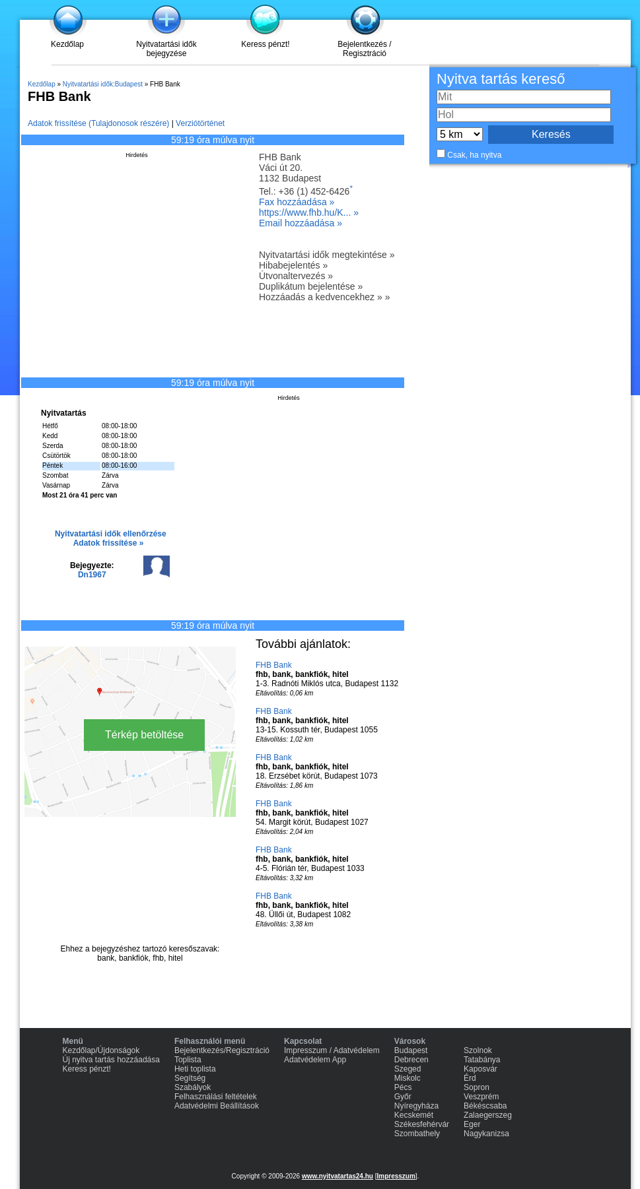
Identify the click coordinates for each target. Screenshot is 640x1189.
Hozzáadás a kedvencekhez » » (324, 297)
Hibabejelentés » (293, 265)
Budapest (411, 1050)
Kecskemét (413, 1115)
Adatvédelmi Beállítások (216, 1105)
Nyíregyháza (416, 1105)
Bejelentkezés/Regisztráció (221, 1050)
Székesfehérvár (421, 1124)
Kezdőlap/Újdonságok (101, 1050)
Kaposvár (480, 1069)
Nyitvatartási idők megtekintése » (326, 254)
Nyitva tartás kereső (501, 79)
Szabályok (192, 1087)
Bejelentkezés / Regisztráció (364, 49)
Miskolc (407, 1078)
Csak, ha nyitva (474, 155)
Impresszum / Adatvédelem (332, 1050)
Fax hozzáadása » (296, 202)
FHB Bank (274, 665)
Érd (470, 1078)
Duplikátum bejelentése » (311, 286)
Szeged (407, 1069)
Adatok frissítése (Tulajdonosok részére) (98, 123)
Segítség (189, 1078)
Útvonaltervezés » (296, 276)
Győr (402, 1096)
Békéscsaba (485, 1105)
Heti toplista (195, 1069)
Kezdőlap (67, 44)
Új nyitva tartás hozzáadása (111, 1059)
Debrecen (411, 1059)
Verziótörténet (200, 123)
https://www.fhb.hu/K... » (309, 212)
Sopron (476, 1087)
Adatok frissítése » (108, 543)
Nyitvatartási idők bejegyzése (166, 49)
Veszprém (481, 1096)
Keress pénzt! (265, 44)
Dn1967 (92, 574)
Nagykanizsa (486, 1133)
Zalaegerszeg (488, 1115)
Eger (472, 1124)
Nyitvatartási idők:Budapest (103, 84)
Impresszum (395, 1176)
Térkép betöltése (144, 734)
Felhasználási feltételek (215, 1096)
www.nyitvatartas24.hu (337, 1176)
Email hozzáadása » (300, 223)
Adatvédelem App (315, 1059)
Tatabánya (482, 1059)
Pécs (403, 1087)
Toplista (187, 1059)
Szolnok (478, 1050)
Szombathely (417, 1133)
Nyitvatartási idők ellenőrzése (110, 533)
